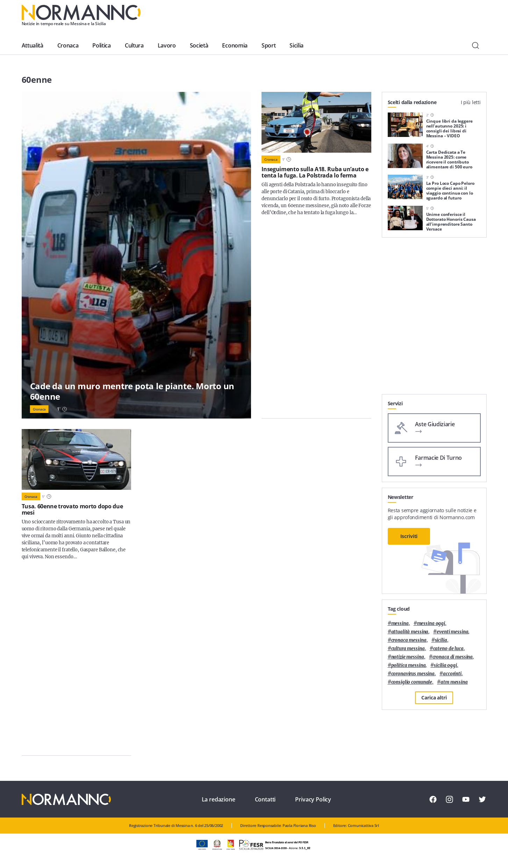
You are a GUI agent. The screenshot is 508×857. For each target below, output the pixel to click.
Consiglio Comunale (411, 682)
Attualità (32, 45)
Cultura (134, 45)
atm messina (454, 682)
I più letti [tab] (471, 102)
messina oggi (431, 623)
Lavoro (167, 45)
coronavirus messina (413, 674)
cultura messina (408, 649)
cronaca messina (409, 640)
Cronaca (68, 45)
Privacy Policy (313, 799)
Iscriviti (409, 536)
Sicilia (296, 45)
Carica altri (433, 697)
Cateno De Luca (448, 649)
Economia (234, 45)
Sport (269, 45)
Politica (101, 45)
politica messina (408, 665)
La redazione (218, 799)
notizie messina (407, 657)
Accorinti (452, 674)
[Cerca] (475, 45)
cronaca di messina (452, 657)
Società (199, 45)
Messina (400, 623)
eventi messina (452, 632)
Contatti (265, 799)
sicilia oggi (445, 665)
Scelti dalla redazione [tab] (412, 102)
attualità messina (410, 632)
